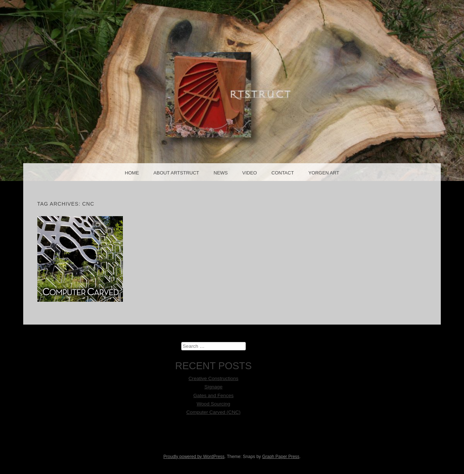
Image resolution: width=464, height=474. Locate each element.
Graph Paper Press (280, 456)
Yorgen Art (323, 173)
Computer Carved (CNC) (213, 412)
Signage (213, 386)
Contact (283, 173)
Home (132, 173)
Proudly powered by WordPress (194, 456)
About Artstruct (176, 173)
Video (249, 173)
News (221, 173)
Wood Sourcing (213, 404)
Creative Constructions (213, 378)
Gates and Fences (213, 395)
